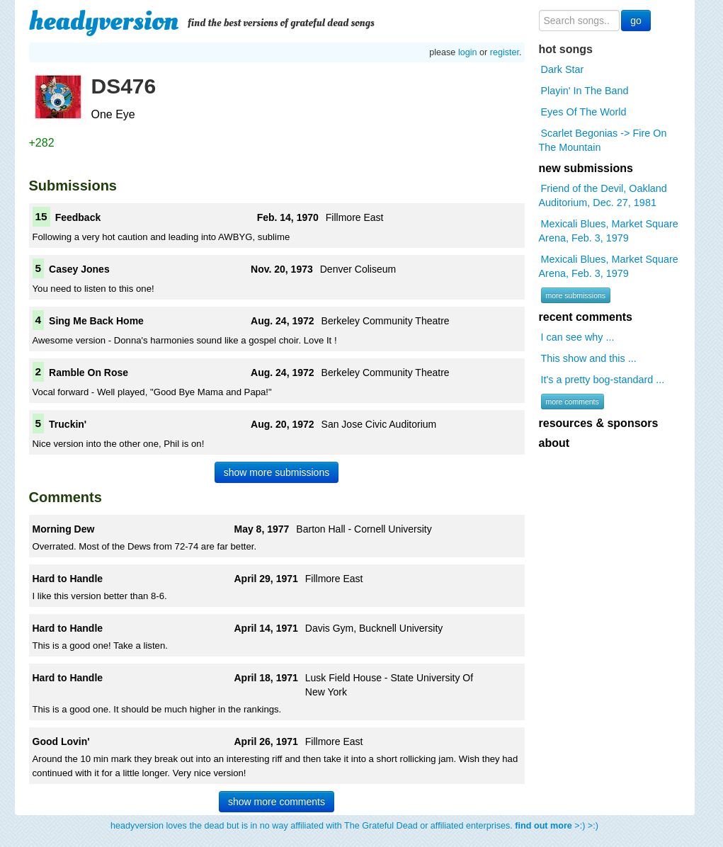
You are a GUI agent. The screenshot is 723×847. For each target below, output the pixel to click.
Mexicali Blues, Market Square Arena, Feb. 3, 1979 (608, 231)
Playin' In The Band (585, 90)
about (554, 443)
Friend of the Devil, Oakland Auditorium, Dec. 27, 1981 (603, 195)
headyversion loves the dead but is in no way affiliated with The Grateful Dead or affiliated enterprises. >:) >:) (354, 826)
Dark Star (562, 69)
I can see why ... (578, 337)
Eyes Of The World (584, 112)
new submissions (586, 168)
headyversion (104, 21)
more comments (572, 401)
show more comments (276, 801)
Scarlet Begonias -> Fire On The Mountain (603, 140)
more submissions (576, 295)
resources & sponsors (599, 423)
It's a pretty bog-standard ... (603, 379)
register (504, 52)
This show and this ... (589, 358)
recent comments (586, 317)
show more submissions (276, 472)
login (467, 52)
